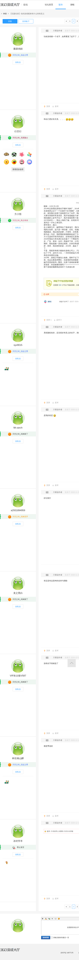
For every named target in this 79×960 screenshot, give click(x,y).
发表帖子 (26, 21)
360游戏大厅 (12, 951)
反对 (56, 106)
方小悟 (17, 214)
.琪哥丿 (49, 301)
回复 (10, 21)
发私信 (18, 62)
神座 (5, 14)
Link (49, 918)
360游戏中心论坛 (15, 6)
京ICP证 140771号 (67, 953)
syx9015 (18, 345)
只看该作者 (57, 31)
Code (55, 918)
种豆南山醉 (18, 758)
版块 (61, 5)
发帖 (72, 5)
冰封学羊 (18, 841)
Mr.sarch (17, 427)
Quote (52, 918)
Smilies (59, 918)
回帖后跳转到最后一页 (60, 937)
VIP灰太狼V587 (18, 675)
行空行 (17, 131)
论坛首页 (49, 5)
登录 (60, 285)
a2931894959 (18, 510)
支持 (48, 106)
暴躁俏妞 (18, 48)
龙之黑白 (18, 593)
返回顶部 (72, 663)
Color (46, 918)
